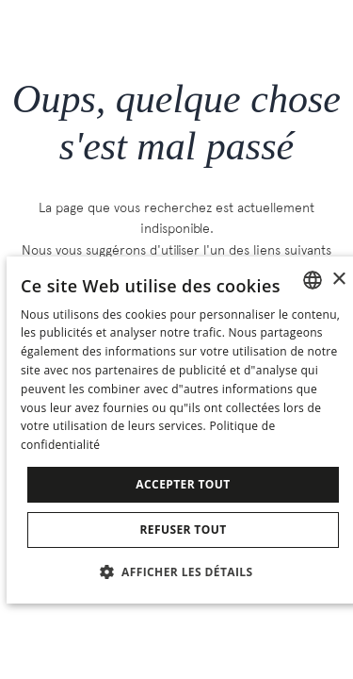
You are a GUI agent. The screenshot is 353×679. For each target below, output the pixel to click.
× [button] (338, 280)
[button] (183, 571)
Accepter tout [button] (183, 484)
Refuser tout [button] (183, 530)
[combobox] (312, 280)
